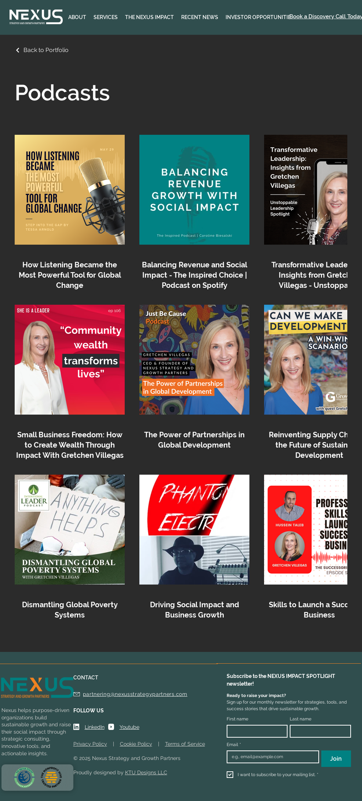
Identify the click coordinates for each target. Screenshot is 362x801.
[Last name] (318, 731)
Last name (300, 719)
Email (234, 745)
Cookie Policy (136, 744)
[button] (77, 17)
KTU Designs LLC (146, 772)
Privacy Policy (90, 744)
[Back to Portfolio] (42, 50)
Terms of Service (185, 744)
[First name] (255, 731)
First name (237, 719)
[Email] (270, 757)
